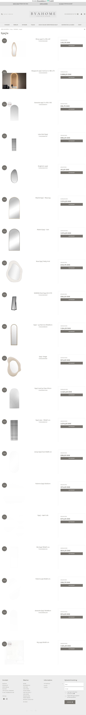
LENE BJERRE (26, 694)
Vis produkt (72, 45)
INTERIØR (24, 25)
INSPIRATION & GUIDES (68, 25)
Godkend (69, 702)
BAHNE (24, 683)
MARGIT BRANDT (26, 697)
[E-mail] (74, 689)
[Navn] (74, 684)
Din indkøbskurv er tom (72, 14)
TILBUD (33, 25)
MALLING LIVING (26, 696)
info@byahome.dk (10, 692)
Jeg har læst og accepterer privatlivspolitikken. (73, 696)
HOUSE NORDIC (26, 690)
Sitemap (4, 696)
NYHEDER (7, 25)
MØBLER (16, 25)
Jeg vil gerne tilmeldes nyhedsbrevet (75, 692)
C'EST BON (25, 687)
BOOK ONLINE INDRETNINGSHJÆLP (48, 25)
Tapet (79, 25)
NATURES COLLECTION (28, 699)
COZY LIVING (26, 688)
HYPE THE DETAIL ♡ (27, 692)
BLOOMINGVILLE (26, 685)
